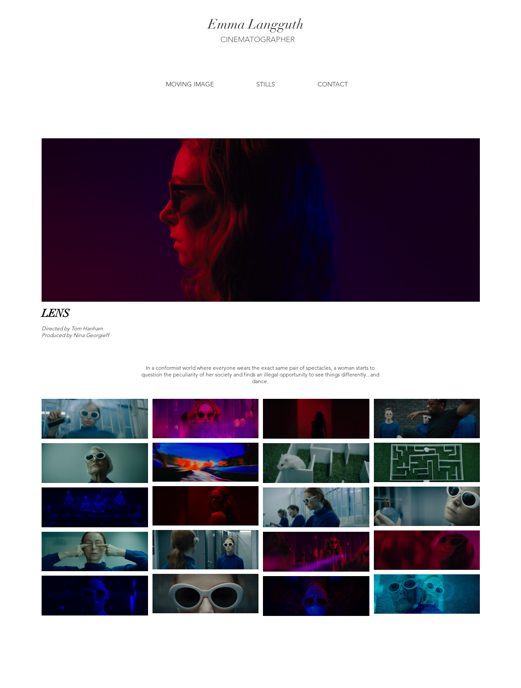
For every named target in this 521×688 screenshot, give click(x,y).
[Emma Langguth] (256, 24)
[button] (189, 84)
